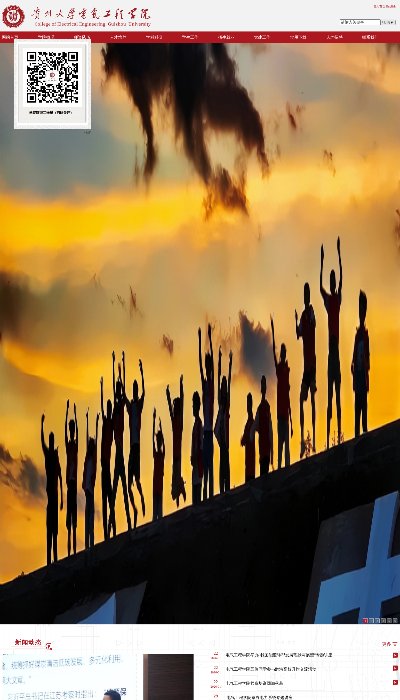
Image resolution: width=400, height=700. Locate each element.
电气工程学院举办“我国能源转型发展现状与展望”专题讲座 (279, 655)
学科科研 (154, 37)
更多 (386, 644)
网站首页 (10, 37)
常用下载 (298, 37)
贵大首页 (379, 6)
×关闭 (88, 132)
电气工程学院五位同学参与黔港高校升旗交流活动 (271, 669)
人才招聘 (334, 37)
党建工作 (262, 37)
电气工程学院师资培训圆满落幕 (254, 683)
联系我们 (370, 37)
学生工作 (190, 37)
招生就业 (226, 37)
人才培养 (118, 37)
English (391, 6)
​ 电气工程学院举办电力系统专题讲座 (259, 697)
